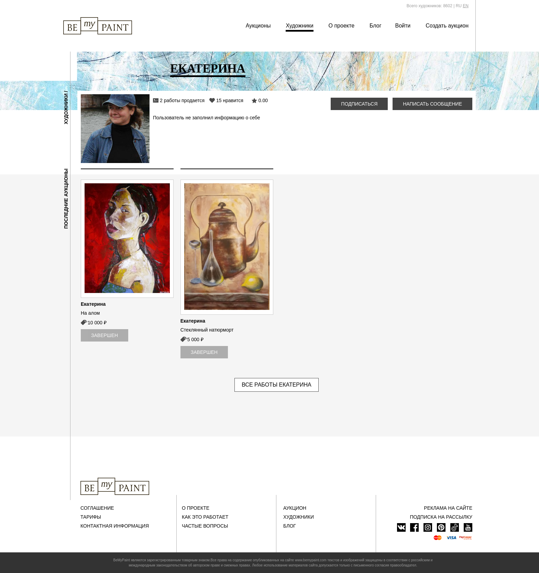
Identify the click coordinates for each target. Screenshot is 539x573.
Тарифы (90, 517)
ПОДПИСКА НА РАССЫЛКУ (441, 517)
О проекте (341, 26)
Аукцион (294, 508)
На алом (90, 313)
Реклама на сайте (448, 508)
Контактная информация (114, 526)
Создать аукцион (447, 26)
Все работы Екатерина (276, 385)
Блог (376, 26)
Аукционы (258, 26)
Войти (403, 26)
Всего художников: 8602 (429, 5)
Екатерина (93, 304)
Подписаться (359, 104)
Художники (299, 26)
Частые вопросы (205, 526)
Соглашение (97, 508)
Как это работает (205, 517)
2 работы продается (182, 100)
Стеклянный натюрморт (207, 330)
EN (466, 5)
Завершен (104, 335)
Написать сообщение (432, 104)
